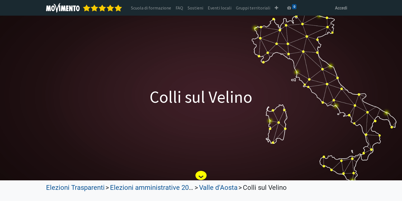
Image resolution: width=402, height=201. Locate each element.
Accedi (341, 8)
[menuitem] (151, 7)
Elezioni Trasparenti (75, 188)
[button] (276, 7)
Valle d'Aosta (218, 188)
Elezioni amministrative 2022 (153, 188)
